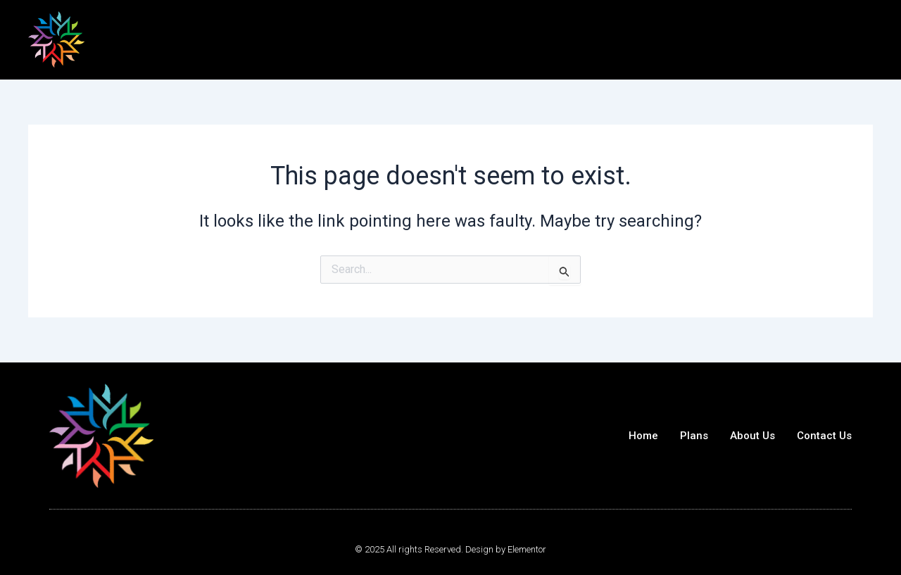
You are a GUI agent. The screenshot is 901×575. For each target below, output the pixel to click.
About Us (752, 435)
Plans (694, 435)
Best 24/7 (136, 38)
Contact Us (824, 435)
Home (643, 435)
